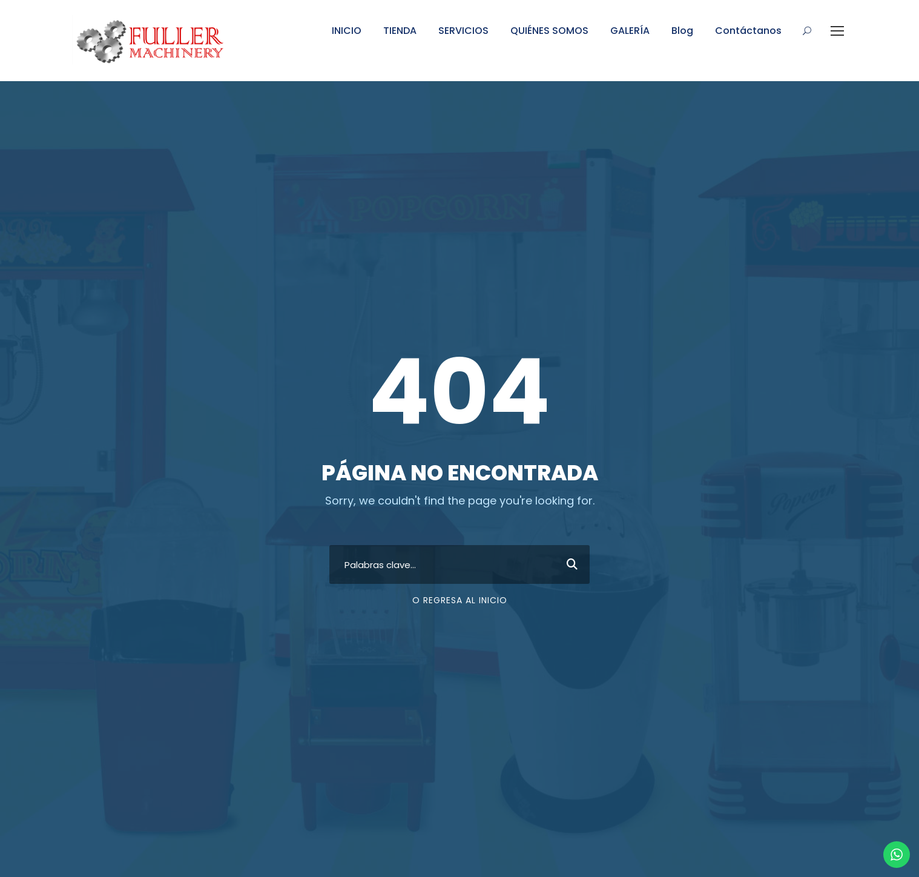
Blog (682, 31)
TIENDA (400, 31)
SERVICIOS (463, 31)
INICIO (346, 31)
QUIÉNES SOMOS (549, 31)
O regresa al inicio (459, 600)
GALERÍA (630, 31)
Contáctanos (748, 31)
